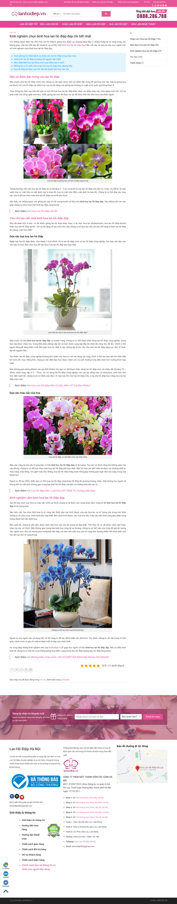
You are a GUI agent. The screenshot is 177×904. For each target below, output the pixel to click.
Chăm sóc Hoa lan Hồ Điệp (103, 2)
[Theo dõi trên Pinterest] (163, 6)
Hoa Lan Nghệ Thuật (144, 24)
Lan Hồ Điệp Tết (28, 24)
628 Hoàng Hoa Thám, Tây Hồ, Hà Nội (92, 807)
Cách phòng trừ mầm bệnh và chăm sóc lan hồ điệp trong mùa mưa (45, 56)
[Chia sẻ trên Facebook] (12, 670)
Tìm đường (5, 865)
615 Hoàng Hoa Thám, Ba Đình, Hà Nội (92, 812)
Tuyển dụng (135, 63)
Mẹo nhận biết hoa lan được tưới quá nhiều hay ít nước (39, 62)
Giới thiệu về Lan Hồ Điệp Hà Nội (76, 2)
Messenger (5, 883)
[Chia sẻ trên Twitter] (17, 670)
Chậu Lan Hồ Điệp (73, 24)
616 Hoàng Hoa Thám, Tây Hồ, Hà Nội (92, 817)
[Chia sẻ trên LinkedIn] (31, 670)
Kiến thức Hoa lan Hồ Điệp (142, 45)
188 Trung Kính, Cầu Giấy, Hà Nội (90, 798)
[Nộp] (106, 14)
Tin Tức (147, 2)
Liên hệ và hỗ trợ (159, 2)
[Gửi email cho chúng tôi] (161, 6)
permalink (65, 680)
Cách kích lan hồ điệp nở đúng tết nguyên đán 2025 (37, 59)
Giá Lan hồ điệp (119, 24)
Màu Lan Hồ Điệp (96, 24)
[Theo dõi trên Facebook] (152, 6)
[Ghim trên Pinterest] (26, 670)
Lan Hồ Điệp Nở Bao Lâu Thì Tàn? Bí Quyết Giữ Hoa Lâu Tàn (41, 69)
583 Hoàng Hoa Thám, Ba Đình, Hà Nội (92, 802)
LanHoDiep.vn (26, 900)
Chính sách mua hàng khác (129, 2)
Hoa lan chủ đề (50, 24)
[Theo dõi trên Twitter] (158, 6)
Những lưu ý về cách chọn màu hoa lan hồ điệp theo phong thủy (43, 66)
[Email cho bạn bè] (21, 670)
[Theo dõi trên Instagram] (155, 6)
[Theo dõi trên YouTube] (166, 6)
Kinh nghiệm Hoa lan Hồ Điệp (143, 51)
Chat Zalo (6, 874)
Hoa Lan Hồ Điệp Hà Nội (85, 841)
